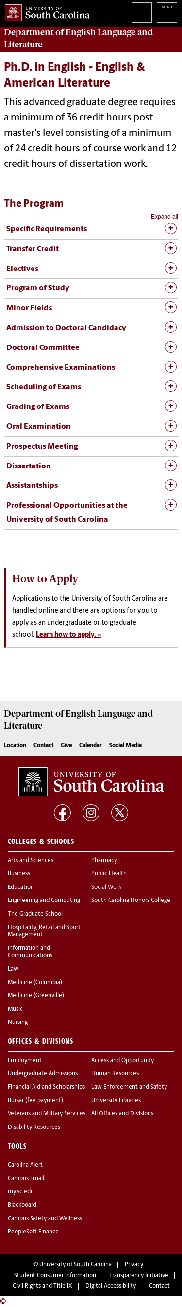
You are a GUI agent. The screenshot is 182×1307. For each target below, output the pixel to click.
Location (15, 746)
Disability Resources (34, 1127)
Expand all (164, 216)
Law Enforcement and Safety (129, 1087)
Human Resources (115, 1074)
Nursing (18, 1022)
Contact (43, 746)
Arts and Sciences (30, 861)
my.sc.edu (21, 1192)
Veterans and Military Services (46, 1114)
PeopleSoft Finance (33, 1232)
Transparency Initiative (138, 1275)
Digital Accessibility (110, 1286)
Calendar (90, 746)
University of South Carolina (75, 1265)
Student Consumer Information (55, 1275)
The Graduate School (35, 914)
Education (21, 887)
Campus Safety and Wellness (45, 1219)
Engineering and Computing (44, 900)
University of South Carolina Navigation (167, 12)
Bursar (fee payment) (35, 1101)
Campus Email (26, 1179)
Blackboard (22, 1205)
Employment (25, 1061)
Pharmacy (104, 861)
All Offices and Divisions (122, 1114)
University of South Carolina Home (45, 11)
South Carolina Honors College (130, 900)
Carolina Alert (25, 1165)
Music (15, 1009)
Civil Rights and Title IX (42, 1286)
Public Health (109, 874)
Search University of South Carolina (142, 12)
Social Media (125, 746)
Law (13, 969)
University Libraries (116, 1101)
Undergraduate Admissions (43, 1074)
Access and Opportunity (122, 1061)
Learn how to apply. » (68, 635)
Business (19, 874)
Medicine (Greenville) (36, 996)
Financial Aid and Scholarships (46, 1087)
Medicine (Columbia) (35, 983)
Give (66, 746)
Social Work (106, 887)
